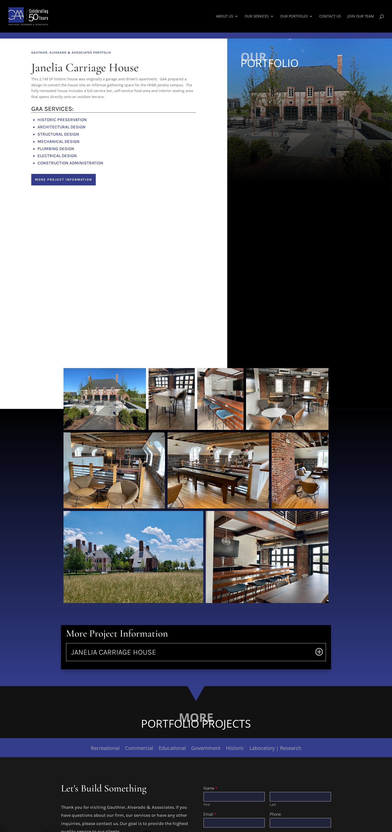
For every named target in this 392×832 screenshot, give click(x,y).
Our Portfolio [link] (294, 17)
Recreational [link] (105, 748)
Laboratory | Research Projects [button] (277, 130)
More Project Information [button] (63, 179)
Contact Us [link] (330, 17)
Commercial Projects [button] (266, 90)
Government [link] (205, 748)
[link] (39, 16)
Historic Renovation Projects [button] (275, 120)
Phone (275, 814)
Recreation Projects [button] (265, 80)
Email (210, 814)
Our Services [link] (257, 17)
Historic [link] (235, 748)
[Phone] (300, 822)
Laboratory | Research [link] (275, 748)
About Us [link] (224, 17)
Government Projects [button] (266, 110)
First (207, 804)
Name (211, 788)
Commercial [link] (139, 748)
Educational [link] (172, 748)
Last (273, 804)
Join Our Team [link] (361, 17)
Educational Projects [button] (266, 100)
